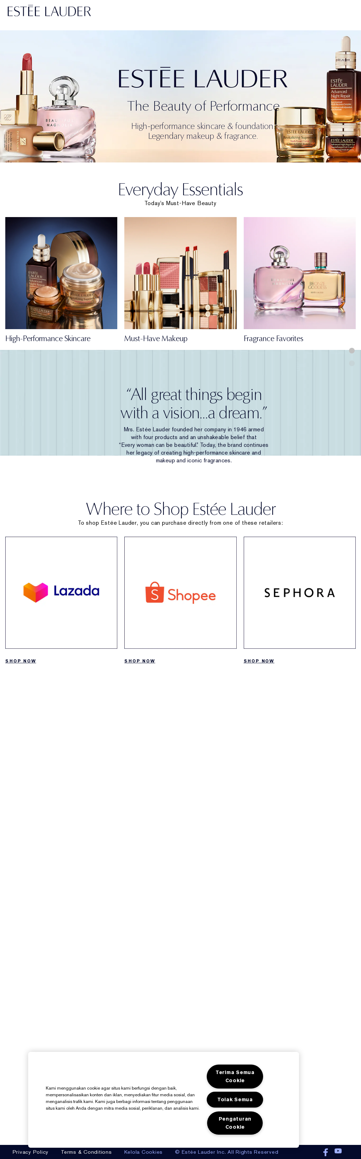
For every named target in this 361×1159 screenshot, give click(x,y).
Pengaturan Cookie (235, 1123)
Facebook (325, 1152)
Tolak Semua (235, 1099)
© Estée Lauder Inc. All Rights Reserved (226, 1151)
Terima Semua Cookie (235, 1076)
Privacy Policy (31, 1151)
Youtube (338, 1152)
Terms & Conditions (86, 1151)
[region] (163, 1100)
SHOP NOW (20, 661)
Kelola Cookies (143, 1151)
